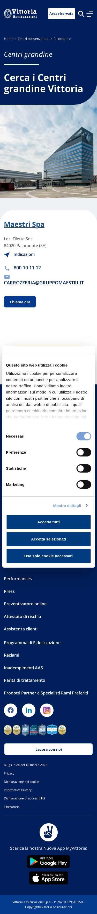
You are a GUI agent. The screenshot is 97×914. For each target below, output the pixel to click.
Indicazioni (19, 254)
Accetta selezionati (48, 539)
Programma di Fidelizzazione (32, 642)
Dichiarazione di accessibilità (25, 798)
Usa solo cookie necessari (48, 556)
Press (9, 591)
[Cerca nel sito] (81, 13)
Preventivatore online (25, 604)
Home (8, 39)
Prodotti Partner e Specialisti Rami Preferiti (46, 693)
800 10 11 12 (27, 267)
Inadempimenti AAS (23, 668)
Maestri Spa (24, 224)
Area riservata (61, 13)
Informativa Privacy (18, 790)
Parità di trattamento (24, 680)
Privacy (9, 773)
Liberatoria (12, 807)
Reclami (11, 655)
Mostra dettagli (67, 505)
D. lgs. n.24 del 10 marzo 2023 (25, 765)
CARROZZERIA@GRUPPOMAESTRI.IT (44, 282)
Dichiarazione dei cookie (21, 781)
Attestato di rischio (22, 616)
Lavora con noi (48, 749)
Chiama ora (20, 301)
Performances (18, 578)
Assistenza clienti (21, 629)
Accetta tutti (48, 522)
